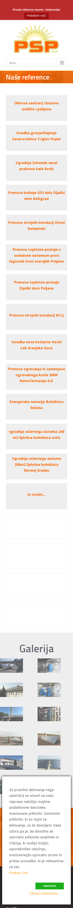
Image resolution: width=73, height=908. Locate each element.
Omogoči (49, 886)
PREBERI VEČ (36, 15)
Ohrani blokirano (43, 893)
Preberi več (18, 872)
